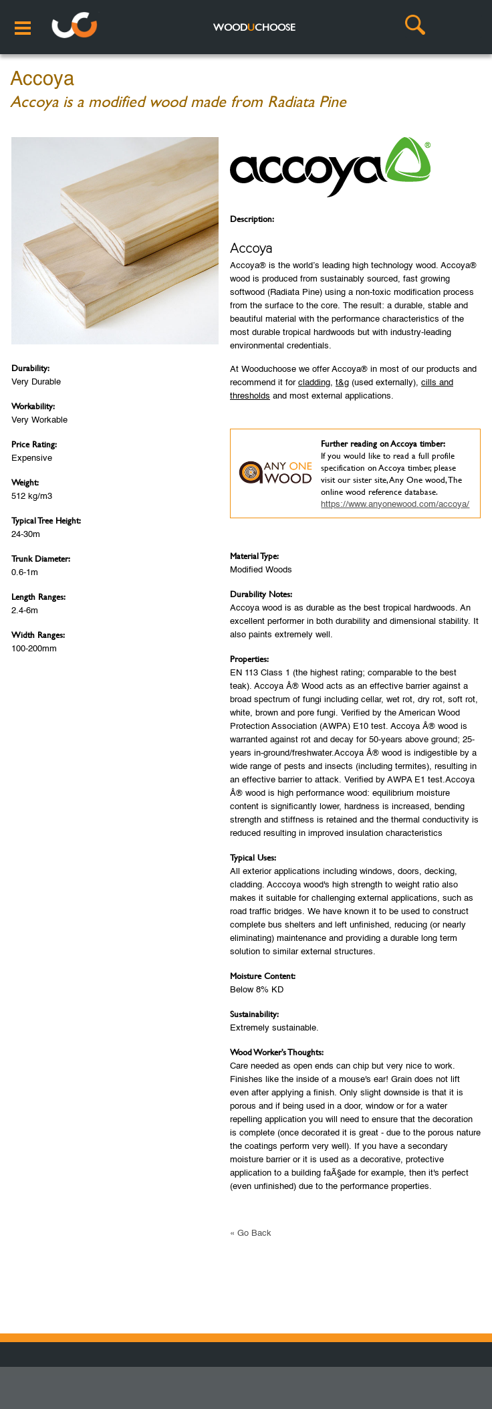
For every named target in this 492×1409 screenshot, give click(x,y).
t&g (342, 382)
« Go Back (250, 1233)
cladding (314, 382)
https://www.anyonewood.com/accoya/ (395, 504)
